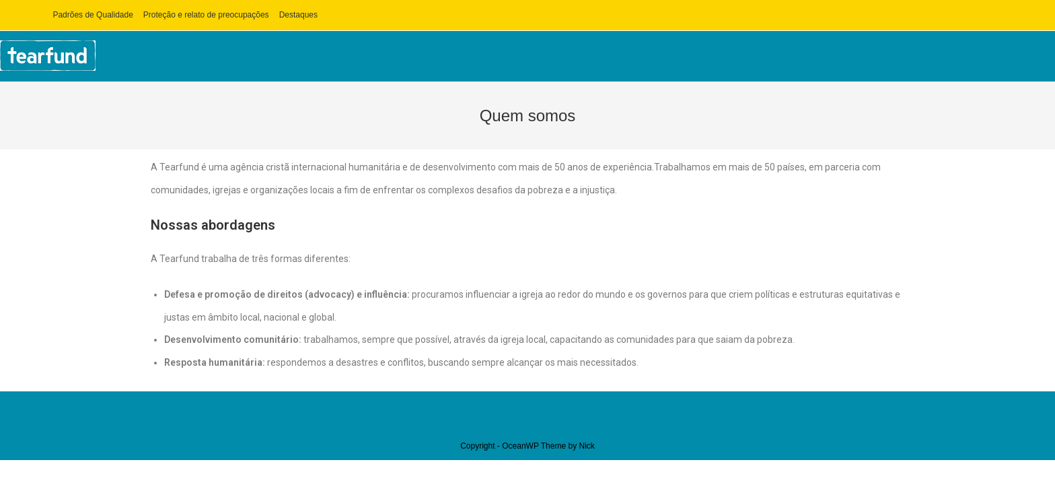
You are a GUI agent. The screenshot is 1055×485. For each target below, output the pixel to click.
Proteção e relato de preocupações (206, 15)
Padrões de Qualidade (92, 15)
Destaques (298, 15)
